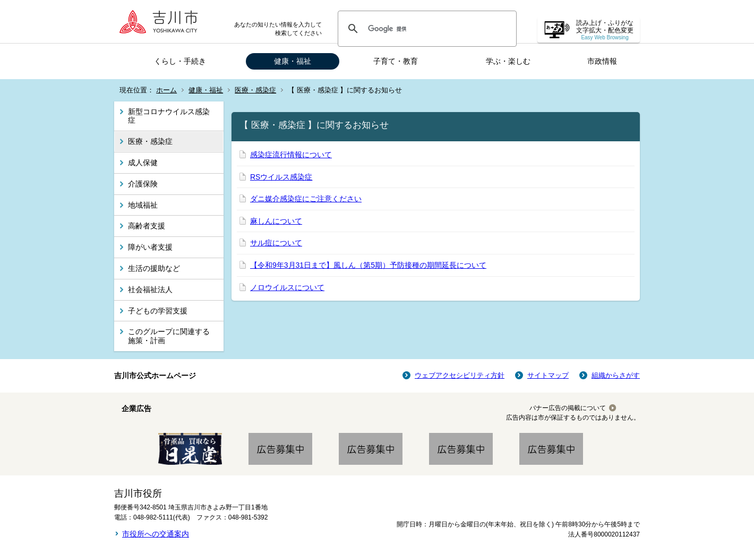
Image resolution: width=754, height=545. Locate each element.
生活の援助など (154, 268)
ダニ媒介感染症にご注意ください (306, 198)
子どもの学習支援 (157, 310)
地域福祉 (143, 205)
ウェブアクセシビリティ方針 (459, 375)
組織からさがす (616, 375)
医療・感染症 (255, 90)
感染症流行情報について (291, 154)
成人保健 (143, 162)
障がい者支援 (150, 247)
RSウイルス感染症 (281, 177)
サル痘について (276, 243)
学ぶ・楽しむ (508, 61)
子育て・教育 (395, 61)
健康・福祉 (292, 61)
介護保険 (143, 184)
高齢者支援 (146, 226)
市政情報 (602, 61)
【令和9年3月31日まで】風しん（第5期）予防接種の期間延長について (368, 265)
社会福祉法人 (150, 289)
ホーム (166, 90)
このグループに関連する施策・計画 (169, 336)
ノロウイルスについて (287, 287)
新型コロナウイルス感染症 (169, 116)
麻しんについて (276, 221)
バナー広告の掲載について (567, 408)
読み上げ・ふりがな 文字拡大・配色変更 (605, 30)
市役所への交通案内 (155, 534)
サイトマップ (548, 375)
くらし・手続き (180, 61)
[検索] (425, 28)
